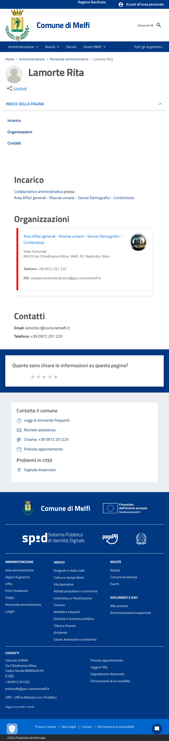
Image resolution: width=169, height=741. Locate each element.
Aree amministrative (19, 570)
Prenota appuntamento (106, 660)
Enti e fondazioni (16, 590)
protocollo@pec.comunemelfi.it (27, 688)
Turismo (59, 605)
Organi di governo (17, 577)
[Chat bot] (156, 728)
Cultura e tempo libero (69, 577)
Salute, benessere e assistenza (75, 639)
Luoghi (10, 611)
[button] (141, 4)
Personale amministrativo (69, 59)
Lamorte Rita (103, 59)
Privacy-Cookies (45, 726)
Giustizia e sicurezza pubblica (74, 618)
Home (9, 59)
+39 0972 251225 (17, 681)
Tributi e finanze (65, 625)
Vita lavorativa (63, 584)
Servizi (59, 562)
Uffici (9, 583)
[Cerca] (159, 25)
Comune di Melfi (63, 25)
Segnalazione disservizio (107, 673)
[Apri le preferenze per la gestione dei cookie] (12, 728)
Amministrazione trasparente (130, 612)
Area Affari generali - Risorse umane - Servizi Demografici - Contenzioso (74, 198)
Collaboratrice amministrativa (39, 192)
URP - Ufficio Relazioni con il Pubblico (31, 697)
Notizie (115, 570)
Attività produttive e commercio (75, 591)
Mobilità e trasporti (67, 611)
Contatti (12, 652)
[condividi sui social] (16, 88)
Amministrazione (32, 59)
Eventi (114, 583)
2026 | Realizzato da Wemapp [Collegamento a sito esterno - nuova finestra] (26, 737)
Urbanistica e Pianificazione (73, 598)
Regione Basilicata (92, 2)
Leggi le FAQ (98, 667)
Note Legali (69, 726)
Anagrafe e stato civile (69, 570)
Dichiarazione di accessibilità (110, 681)
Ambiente (60, 632)
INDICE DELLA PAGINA (27, 104)
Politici (9, 597)
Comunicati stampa (123, 577)
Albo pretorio (119, 605)
